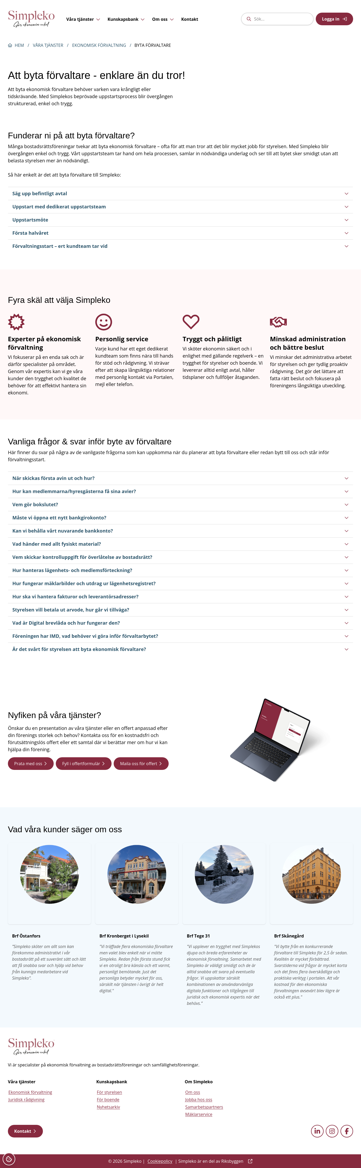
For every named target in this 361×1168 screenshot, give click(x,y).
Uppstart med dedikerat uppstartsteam (180, 206)
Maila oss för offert (141, 763)
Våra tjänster (83, 19)
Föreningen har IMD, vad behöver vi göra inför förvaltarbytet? (180, 636)
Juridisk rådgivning (26, 1099)
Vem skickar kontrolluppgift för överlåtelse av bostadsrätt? (180, 557)
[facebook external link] (346, 1131)
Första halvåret (180, 233)
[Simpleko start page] (31, 1046)
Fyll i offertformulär (83, 763)
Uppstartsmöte (180, 220)
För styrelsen (109, 1092)
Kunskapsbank (126, 19)
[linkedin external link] (317, 1131)
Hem (19, 45)
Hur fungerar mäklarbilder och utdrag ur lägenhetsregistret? (180, 583)
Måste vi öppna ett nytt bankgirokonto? (180, 517)
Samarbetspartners (204, 1107)
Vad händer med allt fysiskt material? (180, 544)
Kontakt (189, 19)
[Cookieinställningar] (9, 1159)
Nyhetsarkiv (108, 1107)
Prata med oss (30, 763)
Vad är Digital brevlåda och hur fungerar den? (180, 623)
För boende (108, 1099)
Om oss (163, 19)
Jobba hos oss (198, 1099)
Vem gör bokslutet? (180, 504)
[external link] (249, 1161)
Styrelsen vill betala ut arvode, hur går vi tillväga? (180, 609)
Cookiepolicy (160, 1161)
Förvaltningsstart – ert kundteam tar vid (180, 246)
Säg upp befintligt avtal (180, 193)
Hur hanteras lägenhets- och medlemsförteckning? (180, 570)
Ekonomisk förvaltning (99, 45)
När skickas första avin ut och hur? (180, 478)
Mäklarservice (198, 1114)
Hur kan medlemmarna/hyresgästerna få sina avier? (180, 491)
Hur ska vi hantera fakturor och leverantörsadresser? (180, 596)
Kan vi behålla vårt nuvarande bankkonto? (180, 531)
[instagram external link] (332, 1131)
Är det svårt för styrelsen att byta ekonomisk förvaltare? (180, 649)
